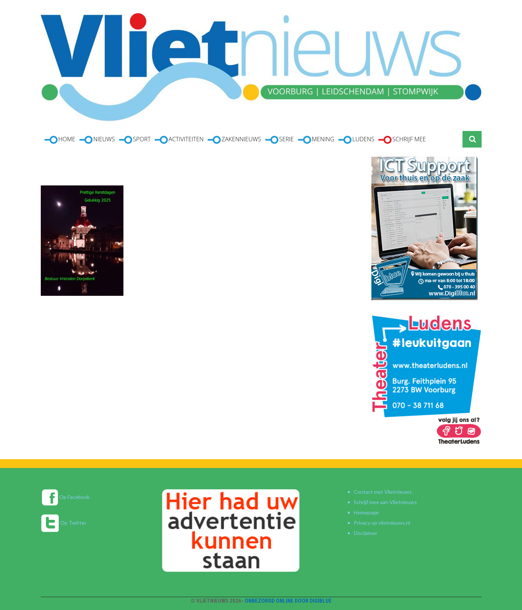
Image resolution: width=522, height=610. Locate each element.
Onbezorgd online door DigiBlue (288, 600)
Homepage (366, 512)
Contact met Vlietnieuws (383, 492)
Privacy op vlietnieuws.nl (382, 522)
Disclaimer (365, 533)
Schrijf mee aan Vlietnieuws (385, 502)
